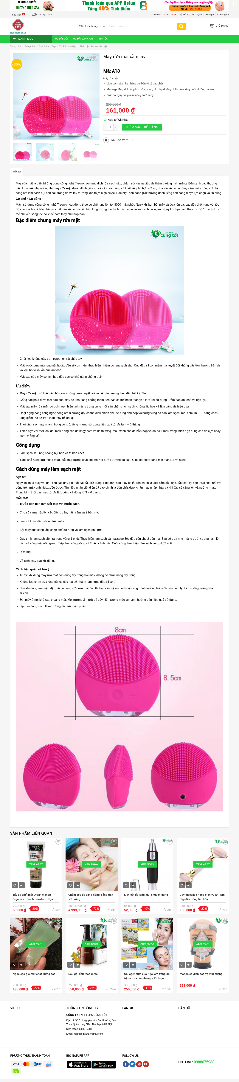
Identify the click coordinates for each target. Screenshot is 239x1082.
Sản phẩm (29, 46)
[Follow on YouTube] (146, 1064)
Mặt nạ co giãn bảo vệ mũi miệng (201, 974)
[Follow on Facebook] (126, 1064)
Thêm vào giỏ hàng (141, 127)
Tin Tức (103, 38)
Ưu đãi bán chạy (83, 38)
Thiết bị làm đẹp (67, 46)
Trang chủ (15, 46)
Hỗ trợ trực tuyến (191, 14)
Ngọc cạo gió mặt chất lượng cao (34, 974)
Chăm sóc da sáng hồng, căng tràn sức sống (90, 897)
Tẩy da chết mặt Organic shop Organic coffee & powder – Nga (33, 897)
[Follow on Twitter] (132, 1064)
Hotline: (163, 15)
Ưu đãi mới (61, 38)
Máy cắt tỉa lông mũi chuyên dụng (146, 894)
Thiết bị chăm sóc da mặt (93, 46)
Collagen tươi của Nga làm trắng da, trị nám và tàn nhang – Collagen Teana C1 (147, 976)
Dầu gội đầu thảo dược (83, 974)
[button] (115, 119)
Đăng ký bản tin (42, 14)
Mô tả (17, 171)
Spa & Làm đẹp (47, 46)
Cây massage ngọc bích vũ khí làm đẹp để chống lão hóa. (202, 897)
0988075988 (204, 1062)
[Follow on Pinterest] (139, 1064)
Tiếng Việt (19, 14)
